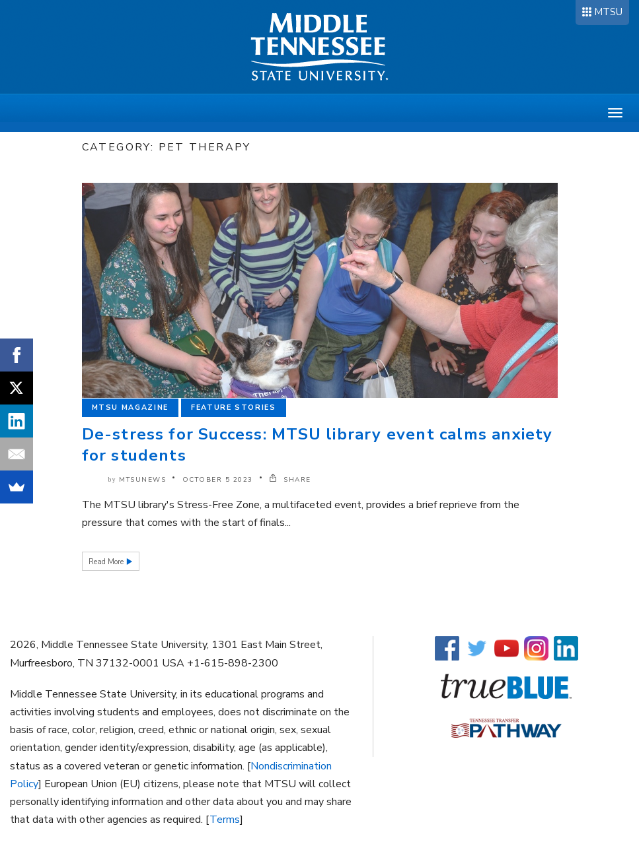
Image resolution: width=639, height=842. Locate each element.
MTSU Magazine (130, 407)
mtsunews (142, 479)
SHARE (290, 479)
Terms (224, 819)
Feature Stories (233, 407)
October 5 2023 (217, 479)
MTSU (608, 11)
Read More (107, 562)
